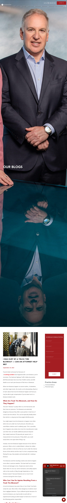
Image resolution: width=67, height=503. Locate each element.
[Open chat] (64, 500)
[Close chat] (64, 466)
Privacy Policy (54, 495)
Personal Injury (49, 387)
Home (14, 6)
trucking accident (9, 374)
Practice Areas (31, 6)
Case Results (44, 6)
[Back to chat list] (45, 466)
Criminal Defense (50, 385)
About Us (18, 6)
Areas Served (37, 6)
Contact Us (60, 6)
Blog (56, 6)
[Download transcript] (61, 466)
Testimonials (51, 6)
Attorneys (24, 6)
